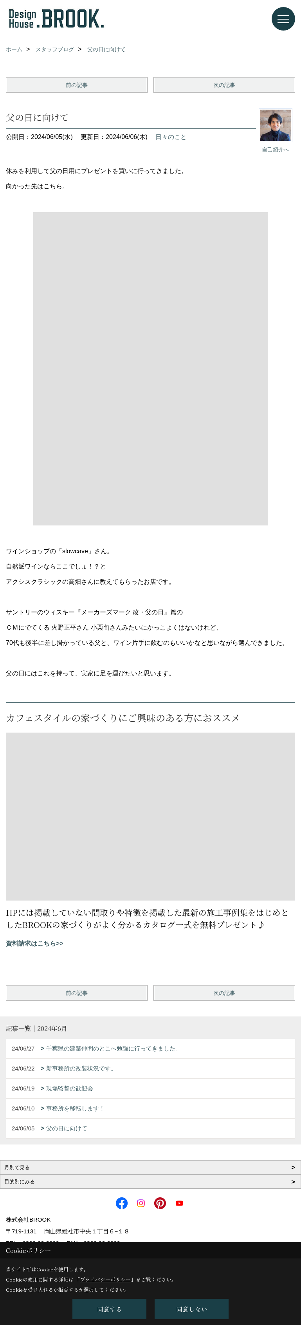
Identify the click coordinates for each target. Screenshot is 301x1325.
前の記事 (77, 85)
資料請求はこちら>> (34, 943)
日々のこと (171, 137)
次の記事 (224, 85)
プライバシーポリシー (105, 1279)
